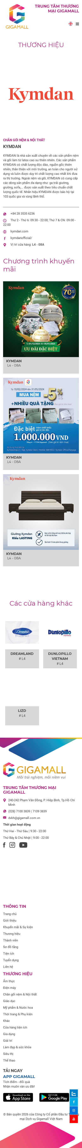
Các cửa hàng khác (41, 603)
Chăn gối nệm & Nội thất (24, 140)
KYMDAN (12, 146)
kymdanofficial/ (21, 238)
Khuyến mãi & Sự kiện (18, 927)
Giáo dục (9, 1001)
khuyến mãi (39, 265)
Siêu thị (8, 1054)
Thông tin (14, 906)
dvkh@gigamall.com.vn (24, 818)
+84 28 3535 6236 (23, 213)
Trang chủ (10, 914)
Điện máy (9, 988)
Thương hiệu (41, 45)
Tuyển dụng (11, 960)
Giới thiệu (9, 920)
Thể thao (9, 1060)
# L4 (22, 659)
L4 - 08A (38, 244)
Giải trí (7, 1041)
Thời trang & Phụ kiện (17, 1014)
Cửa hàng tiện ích (15, 1027)
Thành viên (10, 940)
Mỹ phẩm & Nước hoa (18, 1008)
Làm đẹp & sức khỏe (17, 1047)
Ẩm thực (9, 981)
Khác (6, 1021)
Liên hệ (8, 967)
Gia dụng (9, 1034)
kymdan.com (19, 231)
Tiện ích (8, 953)
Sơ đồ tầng (10, 947)
